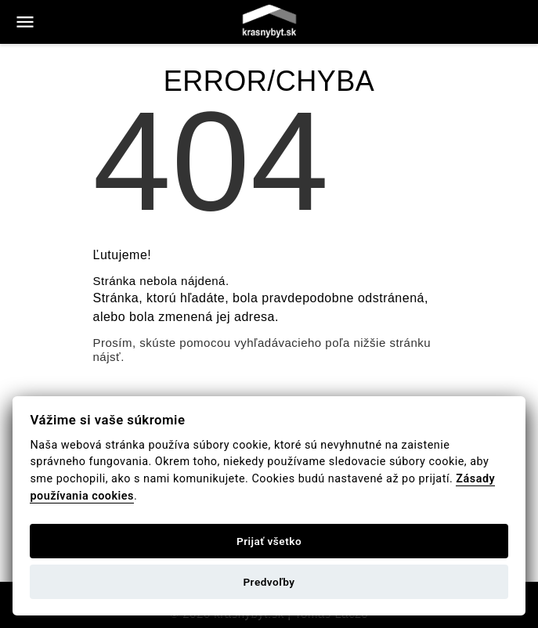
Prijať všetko (269, 541)
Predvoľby (268, 582)
